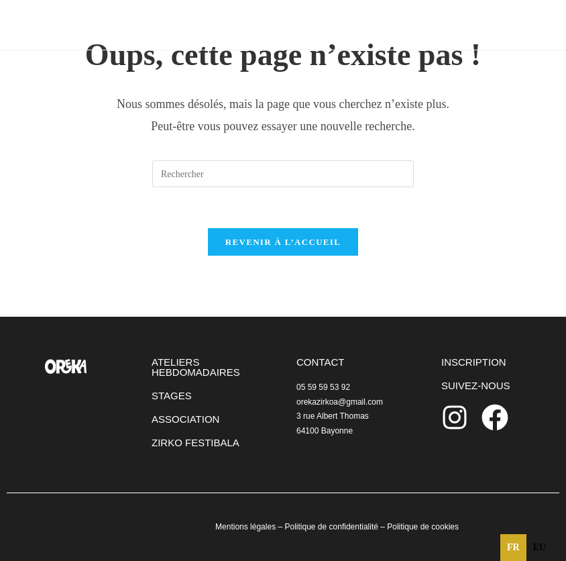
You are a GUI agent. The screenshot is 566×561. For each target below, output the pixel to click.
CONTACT (320, 362)
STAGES (172, 395)
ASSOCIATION (185, 419)
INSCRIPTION (473, 362)
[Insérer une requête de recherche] (283, 173)
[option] (539, 547)
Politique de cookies (423, 526)
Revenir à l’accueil (283, 242)
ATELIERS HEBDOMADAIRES (196, 367)
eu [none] (539, 547)
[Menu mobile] (507, 24)
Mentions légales (245, 526)
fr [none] (513, 547)
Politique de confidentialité (331, 526)
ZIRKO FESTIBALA (195, 442)
